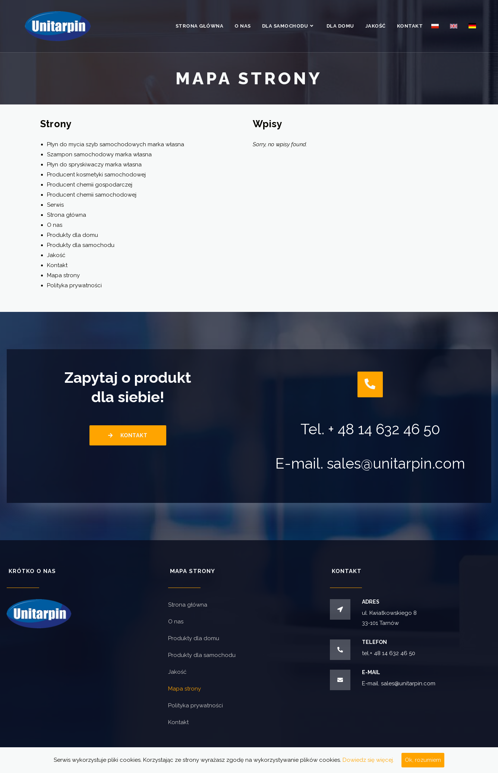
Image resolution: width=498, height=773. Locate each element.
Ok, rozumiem (423, 760)
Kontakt (57, 265)
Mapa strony (63, 275)
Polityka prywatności (74, 285)
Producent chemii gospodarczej (89, 184)
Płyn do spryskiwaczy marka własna (94, 164)
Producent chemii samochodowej (91, 194)
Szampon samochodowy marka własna (99, 154)
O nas (54, 225)
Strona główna (66, 215)
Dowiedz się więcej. (368, 760)
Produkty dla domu (72, 235)
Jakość (56, 255)
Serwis (55, 204)
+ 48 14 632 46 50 (384, 429)
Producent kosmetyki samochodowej (96, 174)
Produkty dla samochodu (80, 245)
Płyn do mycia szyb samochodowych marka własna (115, 144)
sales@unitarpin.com (396, 463)
